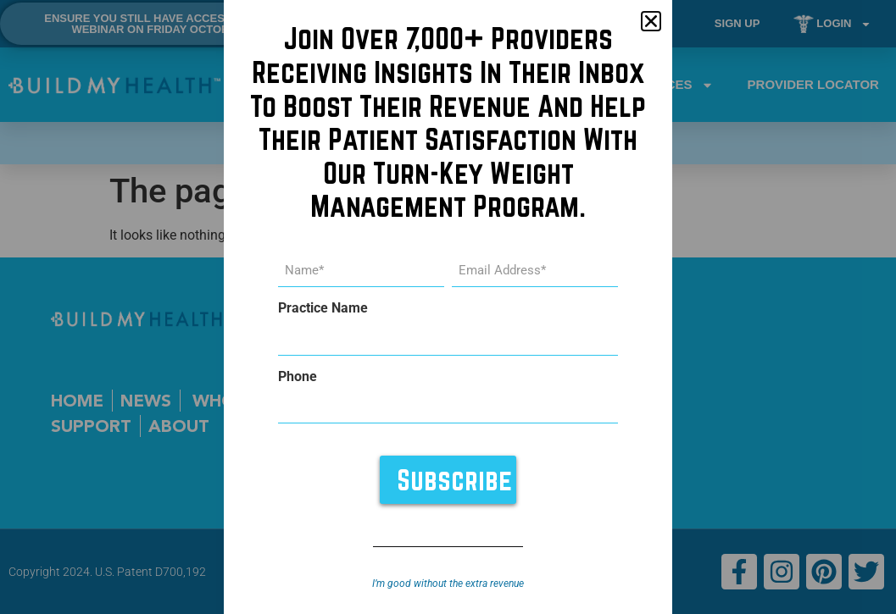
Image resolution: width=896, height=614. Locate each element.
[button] (651, 21)
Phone (297, 377)
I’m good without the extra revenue (448, 583)
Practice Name (323, 308)
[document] (448, 307)
